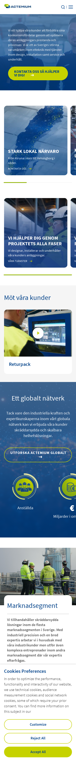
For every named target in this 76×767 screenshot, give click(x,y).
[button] (15, 182)
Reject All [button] (38, 738)
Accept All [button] (38, 751)
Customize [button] (38, 724)
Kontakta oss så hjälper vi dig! (36, 73)
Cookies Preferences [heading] (25, 671)
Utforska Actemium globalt (38, 452)
